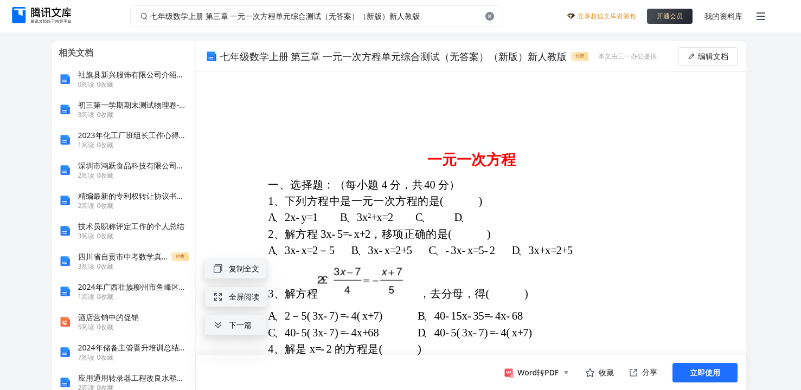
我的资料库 (723, 16)
